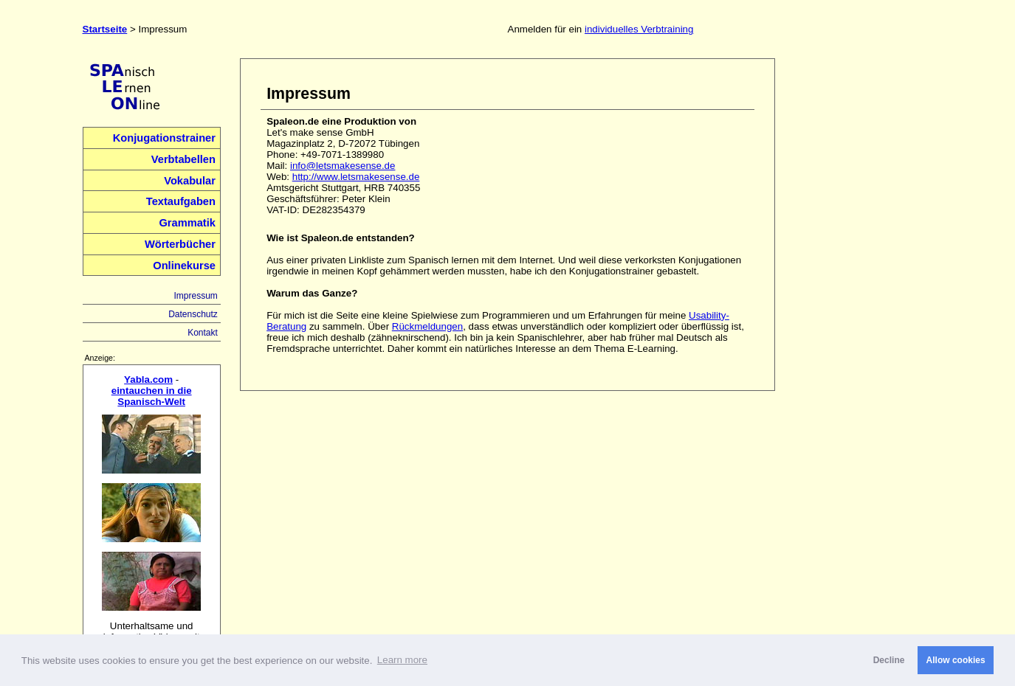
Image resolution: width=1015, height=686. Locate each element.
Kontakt (202, 333)
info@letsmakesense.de (342, 165)
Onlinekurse (184, 265)
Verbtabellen (183, 159)
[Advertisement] (864, 279)
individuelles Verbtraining (639, 29)
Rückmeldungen (427, 326)
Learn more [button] (402, 659)
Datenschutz (193, 314)
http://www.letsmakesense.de (356, 176)
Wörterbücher (180, 244)
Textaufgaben (181, 201)
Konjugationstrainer (164, 138)
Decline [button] (889, 660)
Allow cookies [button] (955, 660)
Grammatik (187, 223)
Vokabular (190, 181)
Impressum (195, 296)
